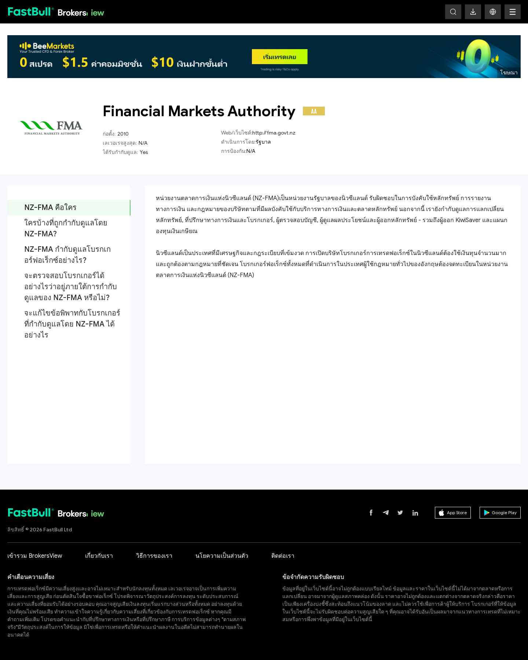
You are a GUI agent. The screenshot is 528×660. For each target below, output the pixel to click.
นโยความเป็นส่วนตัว (221, 556)
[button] (493, 11)
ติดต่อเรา (282, 556)
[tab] (68, 207)
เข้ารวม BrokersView (34, 556)
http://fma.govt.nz (274, 133)
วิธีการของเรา (154, 556)
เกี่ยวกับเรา (99, 556)
